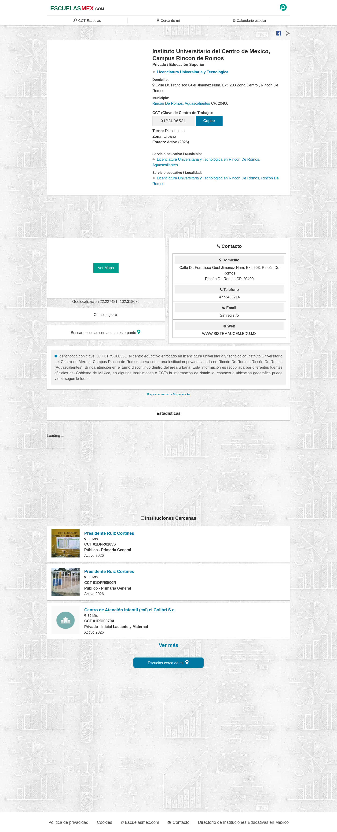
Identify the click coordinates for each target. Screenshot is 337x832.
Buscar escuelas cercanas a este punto (105, 332)
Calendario (249, 20)
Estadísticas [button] (169, 413)
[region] (99, 85)
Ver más (168, 645)
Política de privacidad (68, 822)
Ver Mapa (106, 268)
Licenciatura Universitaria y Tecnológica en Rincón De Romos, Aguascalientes (206, 162)
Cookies (104, 822)
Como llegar (105, 315)
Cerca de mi (168, 20)
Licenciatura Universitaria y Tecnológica (190, 72)
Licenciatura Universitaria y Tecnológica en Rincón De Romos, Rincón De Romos (215, 181)
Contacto (178, 822)
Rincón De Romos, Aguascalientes (181, 103)
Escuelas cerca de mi (168, 662)
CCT (87, 20)
